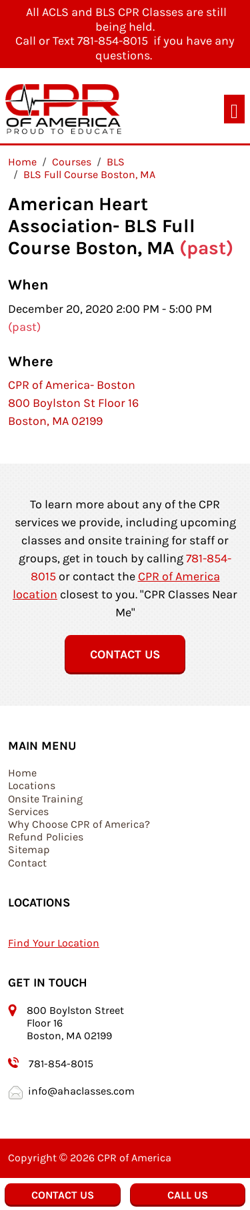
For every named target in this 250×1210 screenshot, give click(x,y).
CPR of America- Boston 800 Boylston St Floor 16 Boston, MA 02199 (73, 403)
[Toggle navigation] (234, 109)
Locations (31, 785)
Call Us (187, 1195)
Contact (27, 862)
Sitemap (29, 849)
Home (22, 772)
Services (28, 811)
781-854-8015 (61, 1063)
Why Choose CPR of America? (79, 824)
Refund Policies (45, 836)
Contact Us (125, 654)
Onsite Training (45, 798)
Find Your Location (53, 943)
